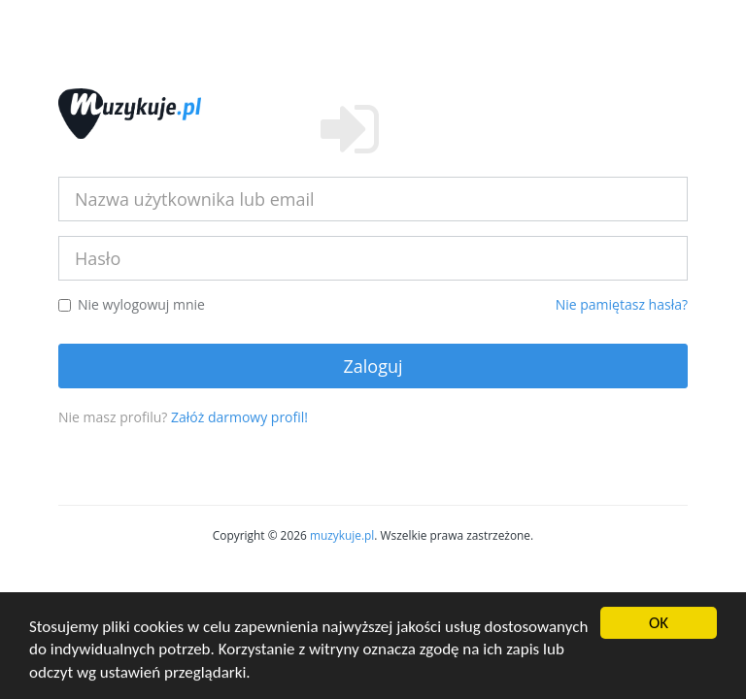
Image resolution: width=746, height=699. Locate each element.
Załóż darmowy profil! (239, 417)
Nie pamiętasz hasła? (622, 304)
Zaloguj (372, 366)
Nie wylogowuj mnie (131, 304)
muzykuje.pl (342, 535)
